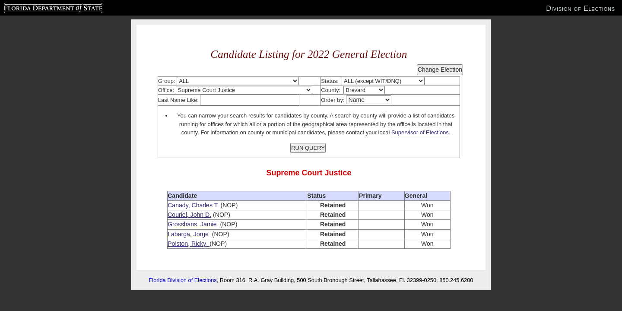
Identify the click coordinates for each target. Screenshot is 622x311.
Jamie (208, 224)
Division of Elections (580, 8)
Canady (178, 205)
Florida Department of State (36, 7)
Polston (178, 243)
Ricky (198, 243)
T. (216, 205)
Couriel (177, 214)
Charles (202, 205)
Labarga (179, 234)
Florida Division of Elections (183, 280)
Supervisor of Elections (420, 132)
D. (207, 214)
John (197, 214)
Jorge (201, 234)
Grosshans (182, 224)
